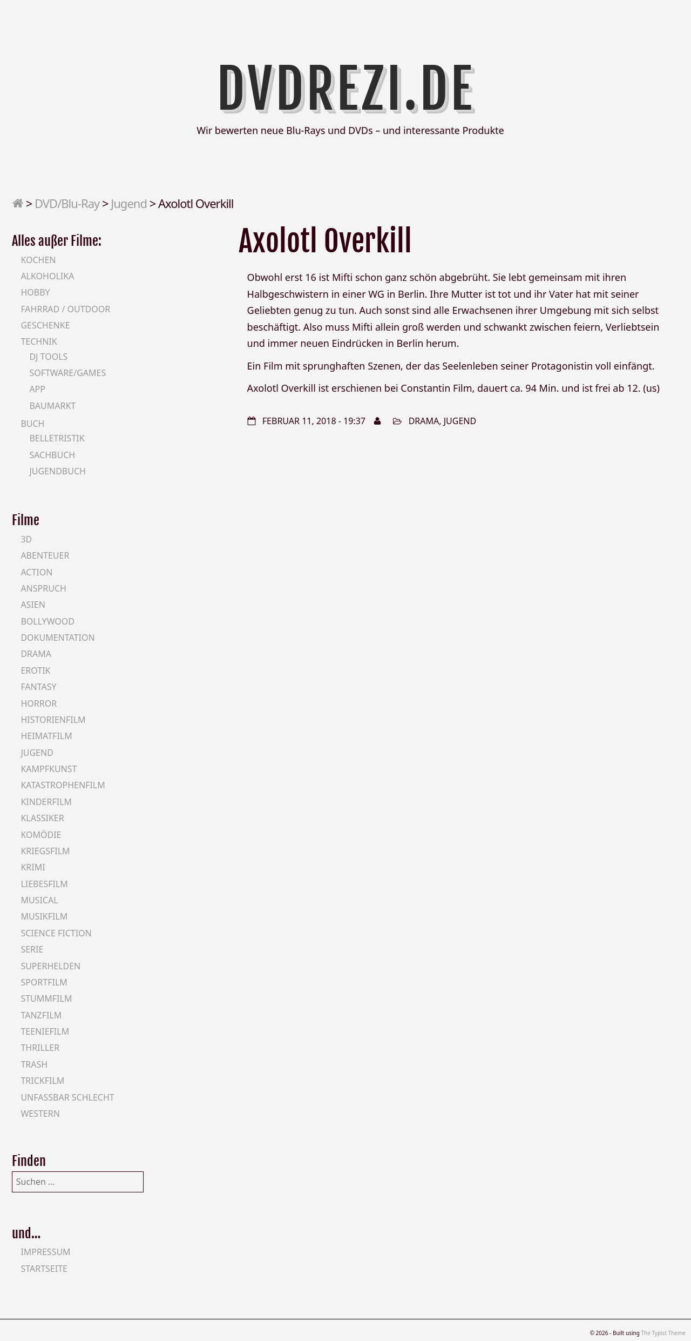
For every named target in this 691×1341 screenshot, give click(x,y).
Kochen (38, 260)
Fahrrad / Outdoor (65, 309)
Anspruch (43, 588)
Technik (39, 341)
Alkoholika (47, 276)
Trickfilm (42, 1081)
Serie (32, 949)
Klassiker (42, 818)
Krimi (33, 867)
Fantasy (38, 687)
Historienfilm (53, 720)
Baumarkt (52, 406)
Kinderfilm (46, 802)
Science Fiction (56, 933)
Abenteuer (45, 555)
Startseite (44, 1269)
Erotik (35, 670)
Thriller (40, 1048)
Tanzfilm (41, 1015)
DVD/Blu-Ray (67, 203)
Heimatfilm (46, 736)
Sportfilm (44, 982)
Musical (39, 900)
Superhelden (50, 966)
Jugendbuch (57, 471)
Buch (32, 424)
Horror (39, 703)
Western (40, 1113)
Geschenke (45, 325)
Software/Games (67, 373)
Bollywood (47, 621)
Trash (34, 1064)
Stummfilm (46, 998)
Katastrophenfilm (63, 785)
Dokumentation (57, 637)
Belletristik (56, 438)
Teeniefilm (45, 1031)
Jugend (129, 203)
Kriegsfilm (45, 851)
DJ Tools (48, 357)
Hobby (35, 292)
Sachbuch (52, 455)
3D (26, 539)
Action (36, 572)
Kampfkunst (49, 769)
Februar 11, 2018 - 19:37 (313, 421)
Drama (424, 421)
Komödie (41, 835)
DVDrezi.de (345, 89)
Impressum (45, 1252)
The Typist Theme (663, 1333)
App (37, 389)
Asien (33, 605)
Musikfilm (44, 916)
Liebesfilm (44, 884)
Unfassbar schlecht (67, 1097)
